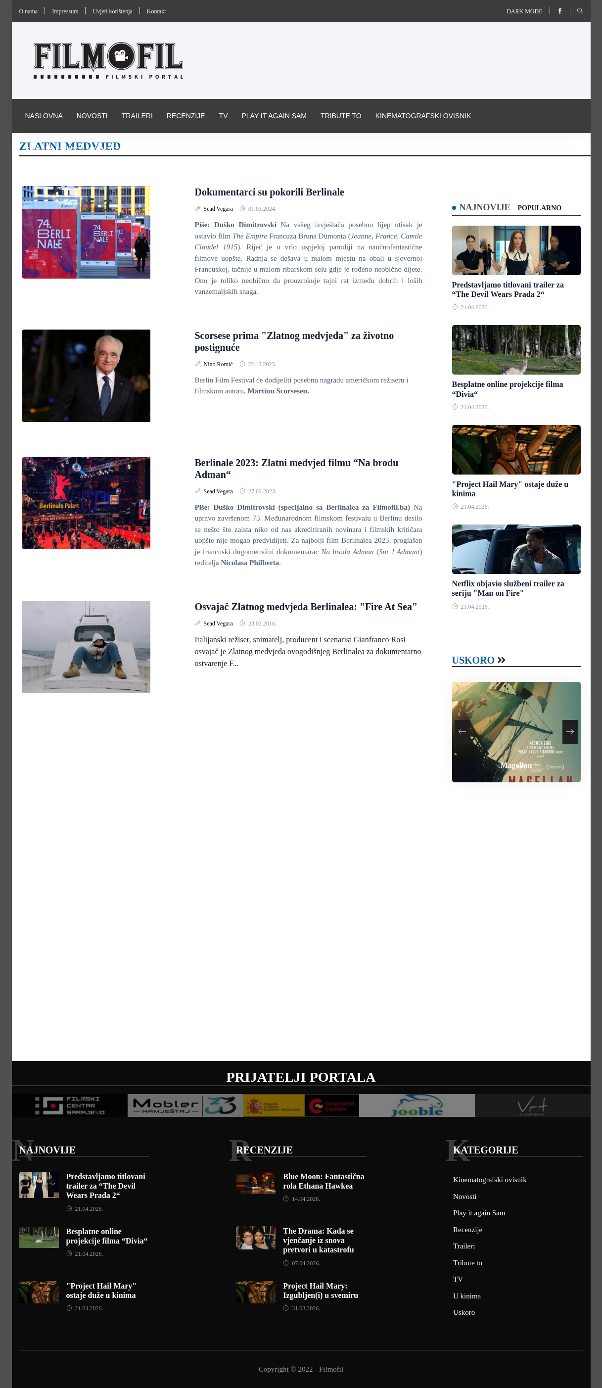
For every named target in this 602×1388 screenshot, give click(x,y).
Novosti (92, 116)
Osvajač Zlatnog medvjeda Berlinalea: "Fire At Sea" (306, 606)
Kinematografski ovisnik (423, 116)
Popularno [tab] (540, 208)
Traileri (137, 116)
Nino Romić (219, 364)
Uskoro (473, 660)
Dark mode (524, 11)
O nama (28, 11)
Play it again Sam (274, 116)
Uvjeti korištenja (112, 11)
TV (223, 116)
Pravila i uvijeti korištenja (78, 149)
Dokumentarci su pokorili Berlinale (269, 192)
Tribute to (341, 116)
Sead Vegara (219, 208)
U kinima (467, 1296)
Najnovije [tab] (485, 207)
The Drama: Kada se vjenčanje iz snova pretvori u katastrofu (318, 1240)
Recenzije (186, 116)
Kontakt (156, 11)
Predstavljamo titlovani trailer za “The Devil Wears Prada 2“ (105, 1185)
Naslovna (44, 116)
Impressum (65, 11)
